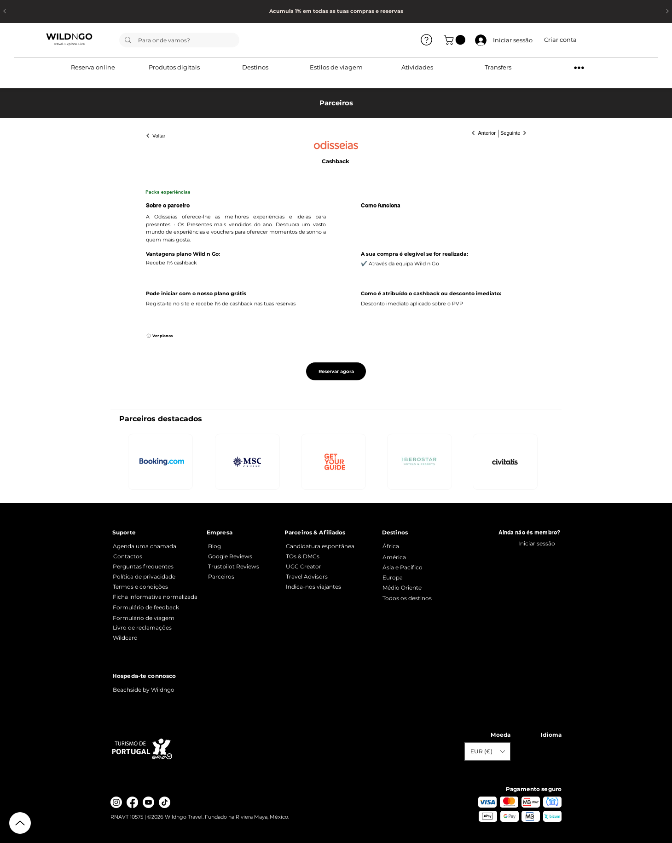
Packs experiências (168, 192)
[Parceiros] (242, 576)
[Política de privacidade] (156, 576)
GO (85, 36)
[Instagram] (116, 802)
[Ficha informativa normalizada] (156, 596)
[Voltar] (161, 136)
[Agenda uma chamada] (147, 546)
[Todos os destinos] (426, 598)
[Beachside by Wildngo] (149, 689)
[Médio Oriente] (426, 587)
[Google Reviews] (242, 556)
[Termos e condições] (156, 586)
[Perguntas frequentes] (156, 566)
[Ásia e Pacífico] (426, 567)
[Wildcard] (156, 637)
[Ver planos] (165, 335)
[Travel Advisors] (329, 576)
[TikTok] (164, 802)
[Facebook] (132, 802)
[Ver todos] (426, 39)
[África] (426, 546)
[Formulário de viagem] (156, 618)
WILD (58, 36)
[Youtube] (148, 802)
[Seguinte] (517, 133)
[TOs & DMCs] (322, 556)
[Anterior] (480, 133)
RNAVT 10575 (127, 817)
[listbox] (487, 751)
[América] (426, 557)
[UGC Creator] (322, 566)
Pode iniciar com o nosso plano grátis (196, 293)
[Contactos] (157, 556)
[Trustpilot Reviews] (242, 566)
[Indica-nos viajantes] (329, 586)
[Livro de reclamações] (156, 627)
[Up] (20, 823)
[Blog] (242, 546)
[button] (456, 40)
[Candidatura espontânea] (322, 546)
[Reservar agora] (336, 371)
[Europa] (426, 577)
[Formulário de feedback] (156, 607)
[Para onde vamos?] (178, 40)
